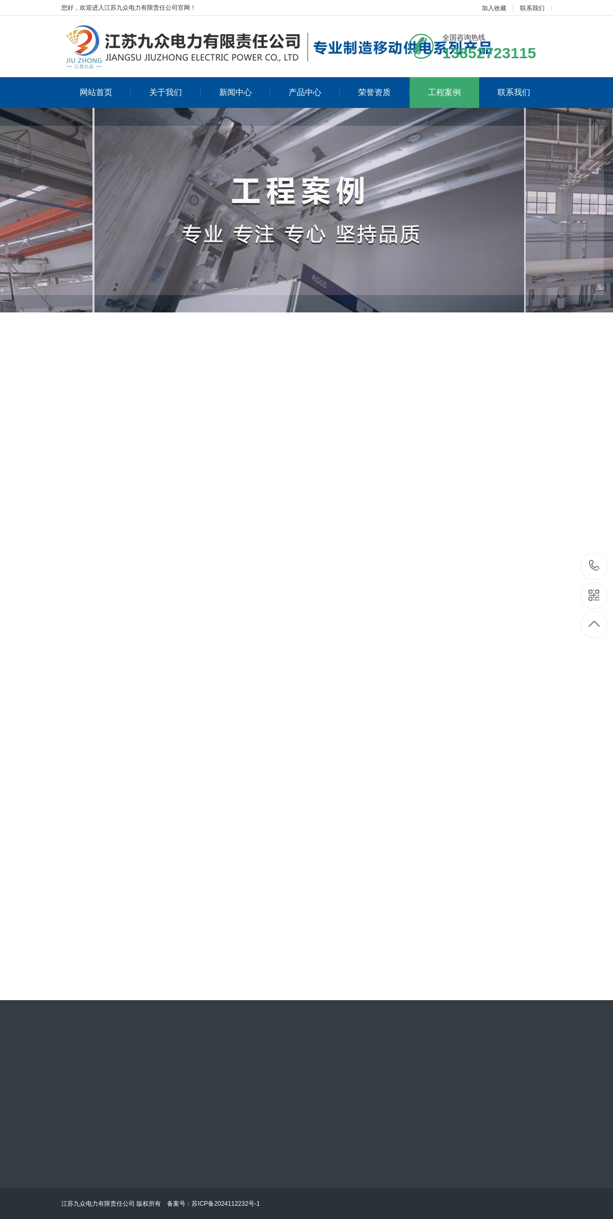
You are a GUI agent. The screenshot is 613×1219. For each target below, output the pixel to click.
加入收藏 (494, 8)
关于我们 (174, 92)
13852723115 (594, 566)
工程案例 (444, 92)
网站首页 (105, 92)
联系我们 (532, 8)
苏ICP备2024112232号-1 (226, 1203)
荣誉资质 (383, 92)
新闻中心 (244, 92)
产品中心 (314, 92)
